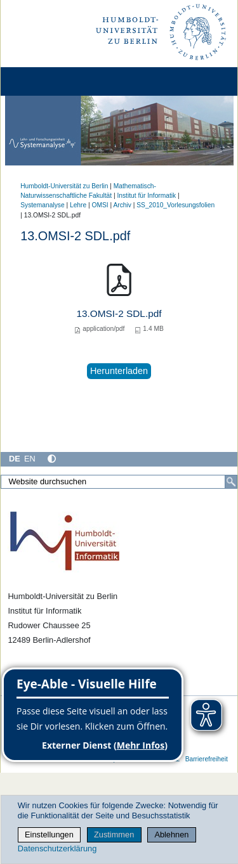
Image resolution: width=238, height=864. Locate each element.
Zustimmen (114, 834)
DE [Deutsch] (14, 458)
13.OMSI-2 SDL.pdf (118, 313)
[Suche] (231, 482)
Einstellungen (49, 834)
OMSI (100, 205)
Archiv (122, 205)
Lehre (78, 205)
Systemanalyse (42, 205)
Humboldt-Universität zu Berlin (64, 186)
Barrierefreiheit (206, 759)
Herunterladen (119, 371)
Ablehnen (171, 834)
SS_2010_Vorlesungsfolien (175, 205)
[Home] (45, 81)
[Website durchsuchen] (119, 482)
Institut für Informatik (146, 195)
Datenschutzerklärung (57, 848)
